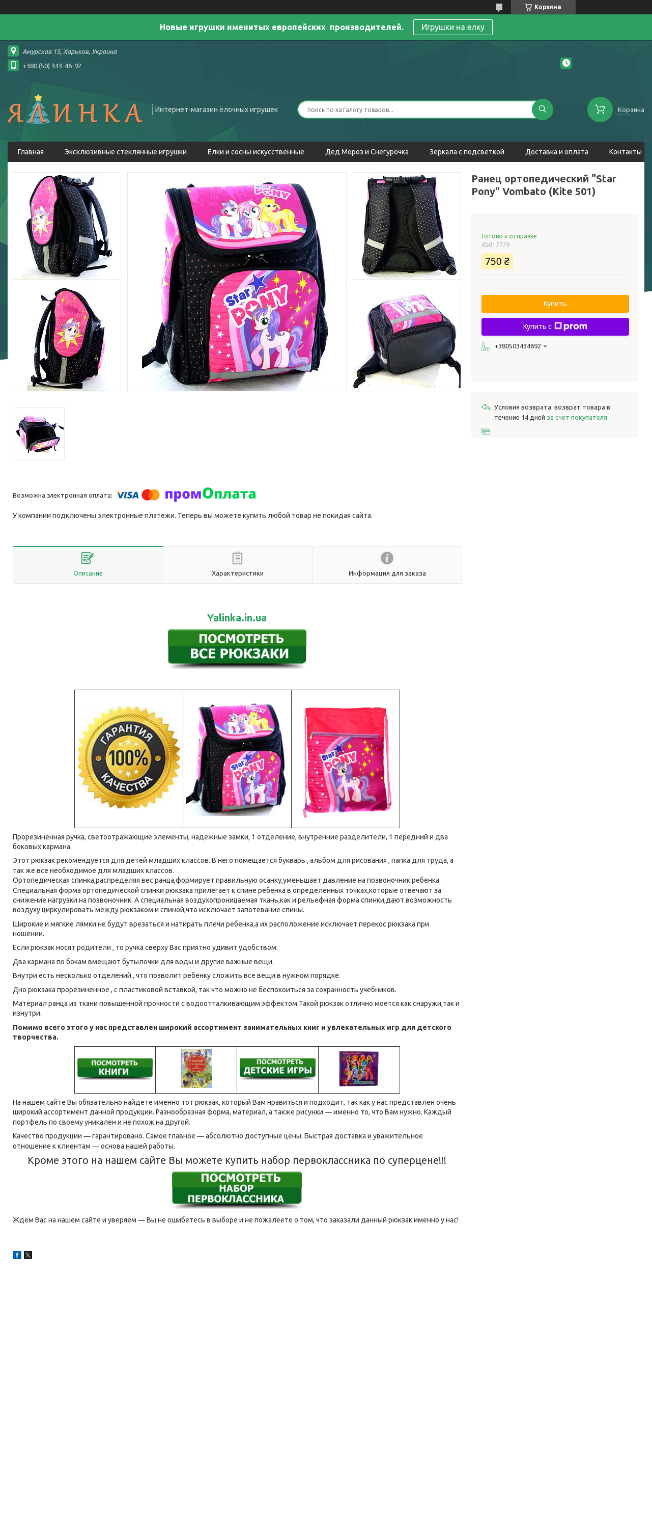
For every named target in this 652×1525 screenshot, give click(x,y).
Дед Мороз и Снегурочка (367, 151)
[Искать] (542, 109)
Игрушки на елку (453, 27)
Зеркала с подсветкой (467, 151)
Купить (555, 303)
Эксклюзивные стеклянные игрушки (126, 151)
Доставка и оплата (556, 151)
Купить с (555, 326)
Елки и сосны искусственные (256, 151)
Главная (31, 151)
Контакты (625, 151)
